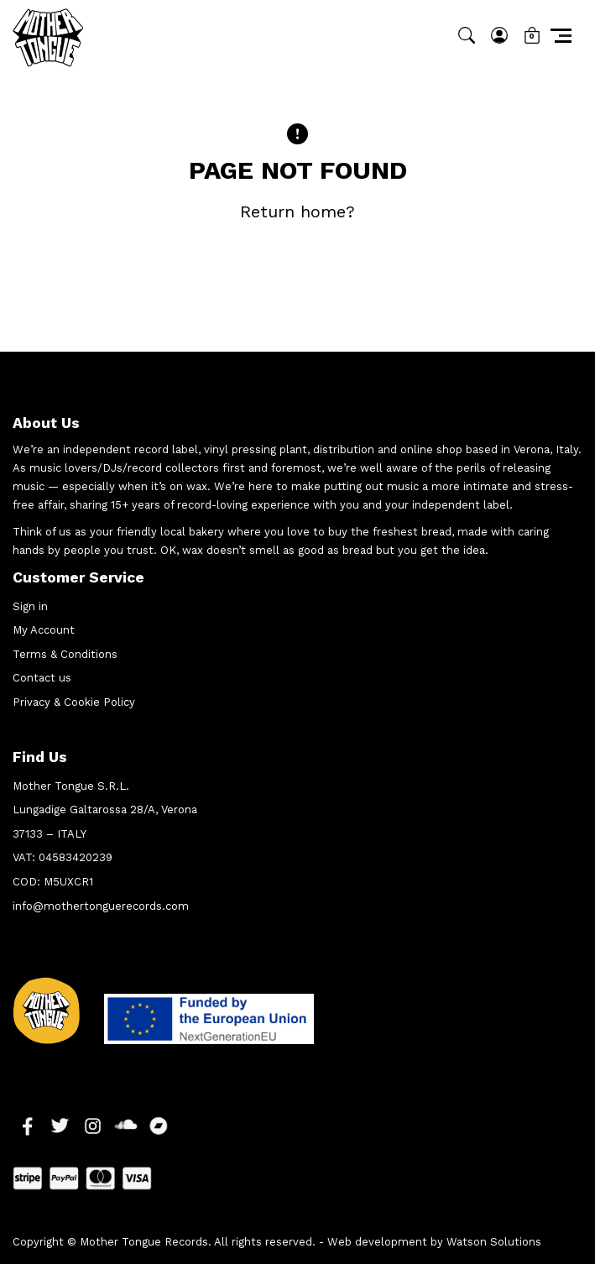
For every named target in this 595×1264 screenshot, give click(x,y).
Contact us (42, 677)
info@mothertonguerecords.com (101, 906)
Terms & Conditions (65, 654)
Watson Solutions (493, 1241)
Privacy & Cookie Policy (74, 702)
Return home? (297, 211)
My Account (44, 630)
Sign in (30, 606)
